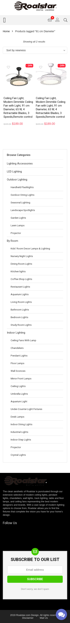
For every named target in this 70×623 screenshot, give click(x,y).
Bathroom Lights (20, 309)
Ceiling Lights (18, 386)
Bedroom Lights (19, 317)
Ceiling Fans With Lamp (23, 340)
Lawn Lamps (17, 225)
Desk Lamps (17, 416)
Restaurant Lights (20, 286)
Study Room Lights (21, 324)
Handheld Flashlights (22, 187)
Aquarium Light (19, 401)
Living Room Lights (21, 301)
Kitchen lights (18, 271)
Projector (16, 233)
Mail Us (44, 617)
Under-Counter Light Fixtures (26, 409)
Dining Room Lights (21, 263)
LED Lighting (14, 171)
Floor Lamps (17, 363)
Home (6, 31)
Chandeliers (17, 347)
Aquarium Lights (20, 294)
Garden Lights (18, 217)
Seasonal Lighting (20, 202)
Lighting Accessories (20, 163)
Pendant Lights (19, 355)
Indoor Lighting (16, 332)
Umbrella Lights (19, 393)
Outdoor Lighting (17, 179)
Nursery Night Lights (22, 256)
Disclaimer (28, 617)
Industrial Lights (19, 431)
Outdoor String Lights (22, 194)
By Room (12, 240)
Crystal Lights (18, 454)
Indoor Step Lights (21, 439)
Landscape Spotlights (23, 210)
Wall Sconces (18, 370)
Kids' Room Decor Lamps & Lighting (30, 248)
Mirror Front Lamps (21, 378)
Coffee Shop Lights (21, 279)
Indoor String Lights (21, 424)
